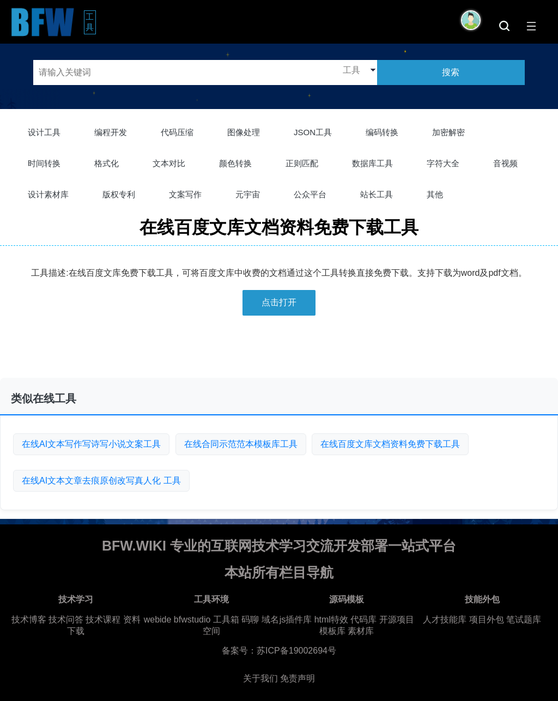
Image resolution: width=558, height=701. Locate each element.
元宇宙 (247, 194)
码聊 (250, 619)
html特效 (331, 619)
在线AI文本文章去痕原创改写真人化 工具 (101, 480)
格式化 (106, 163)
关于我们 (260, 678)
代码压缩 (177, 132)
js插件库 (296, 619)
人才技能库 (444, 619)
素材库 (361, 631)
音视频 (505, 163)
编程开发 (110, 132)
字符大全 (443, 163)
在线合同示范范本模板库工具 (241, 444)
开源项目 (396, 619)
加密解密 (448, 132)
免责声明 (297, 678)
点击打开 (279, 302)
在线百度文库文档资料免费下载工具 (390, 444)
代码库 (363, 619)
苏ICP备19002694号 (296, 650)
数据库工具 (372, 163)
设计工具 (44, 132)
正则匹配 (302, 163)
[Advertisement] (279, 351)
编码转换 (382, 132)
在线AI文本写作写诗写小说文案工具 (91, 444)
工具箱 (226, 619)
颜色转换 (235, 163)
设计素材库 (48, 194)
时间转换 (44, 163)
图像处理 (243, 132)
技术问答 (65, 619)
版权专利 (118, 194)
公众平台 (310, 194)
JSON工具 (313, 132)
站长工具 (376, 194)
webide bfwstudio (178, 619)
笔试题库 (523, 619)
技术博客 (28, 619)
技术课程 (103, 619)
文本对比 (169, 163)
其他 (435, 194)
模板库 (332, 631)
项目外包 (486, 619)
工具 (91, 22)
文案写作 (185, 194)
